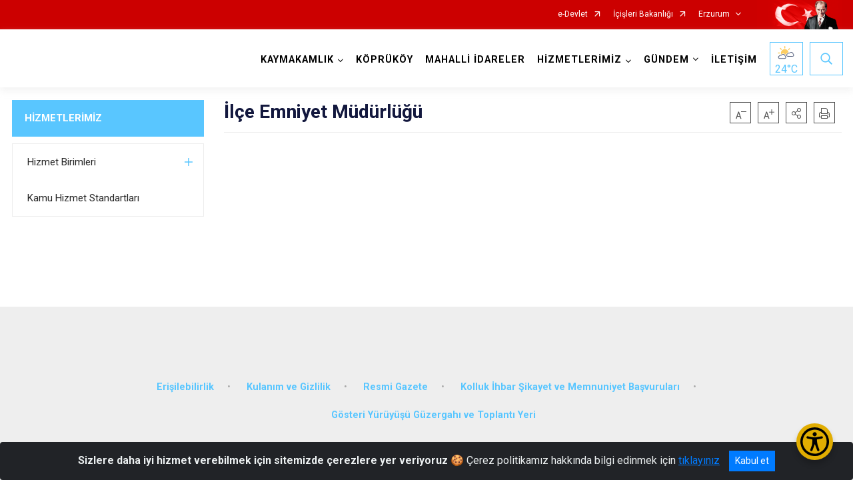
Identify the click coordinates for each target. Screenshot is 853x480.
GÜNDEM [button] (665, 59)
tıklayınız (699, 460)
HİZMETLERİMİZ (63, 118)
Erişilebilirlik (185, 381)
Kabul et (752, 460)
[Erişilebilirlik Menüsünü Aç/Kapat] (814, 441)
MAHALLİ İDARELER (474, 59)
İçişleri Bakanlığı (643, 14)
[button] (796, 112)
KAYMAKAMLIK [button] (296, 59)
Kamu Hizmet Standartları (83, 198)
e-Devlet (573, 14)
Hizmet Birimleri (61, 162)
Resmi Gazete (395, 381)
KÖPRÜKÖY (383, 59)
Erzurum (714, 14)
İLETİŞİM (733, 59)
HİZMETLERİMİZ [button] (578, 59)
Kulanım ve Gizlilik (289, 381)
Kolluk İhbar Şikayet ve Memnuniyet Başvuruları (570, 381)
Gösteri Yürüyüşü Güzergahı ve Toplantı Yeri (433, 409)
